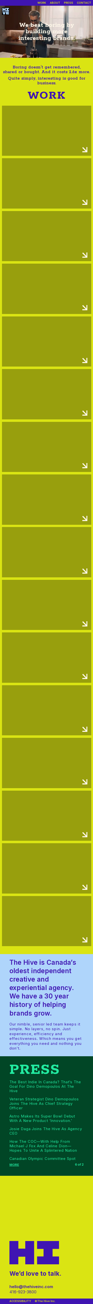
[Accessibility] (20, 1301)
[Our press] (68, 3)
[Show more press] (14, 1164)
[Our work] (41, 3)
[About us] (55, 3)
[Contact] (84, 3)
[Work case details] (46, 131)
